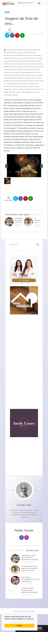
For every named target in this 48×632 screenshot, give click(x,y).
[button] (4, 621)
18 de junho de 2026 (26, 583)
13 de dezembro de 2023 (36, 34)
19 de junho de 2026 (18, 225)
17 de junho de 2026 (26, 594)
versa (40, 32)
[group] (24, 270)
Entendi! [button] (19, 625)
